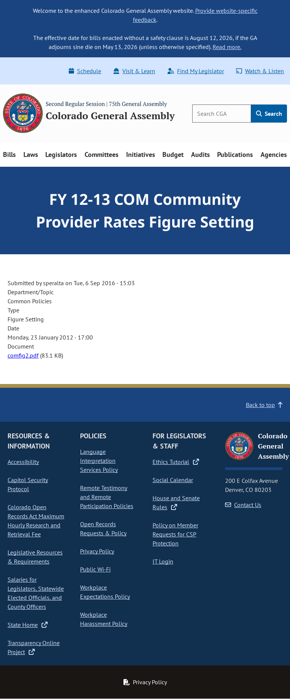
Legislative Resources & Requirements (35, 556)
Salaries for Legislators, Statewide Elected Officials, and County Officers (36, 593)
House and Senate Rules (176, 502)
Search (269, 113)
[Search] (221, 113)
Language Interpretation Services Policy (99, 460)
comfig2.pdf (23, 355)
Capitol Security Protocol (28, 484)
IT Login (163, 561)
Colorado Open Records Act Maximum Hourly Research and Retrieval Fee (36, 520)
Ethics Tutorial (176, 461)
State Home (28, 624)
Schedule (85, 71)
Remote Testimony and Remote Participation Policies (106, 497)
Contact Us (243, 504)
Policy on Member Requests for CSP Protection (175, 534)
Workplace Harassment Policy (103, 619)
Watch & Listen (260, 71)
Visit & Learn (134, 71)
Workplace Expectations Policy (105, 592)
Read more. (227, 47)
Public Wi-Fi (95, 569)
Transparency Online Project (34, 647)
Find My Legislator (195, 71)
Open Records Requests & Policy (103, 528)
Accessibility (23, 461)
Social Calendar (173, 480)
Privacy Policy (97, 551)
